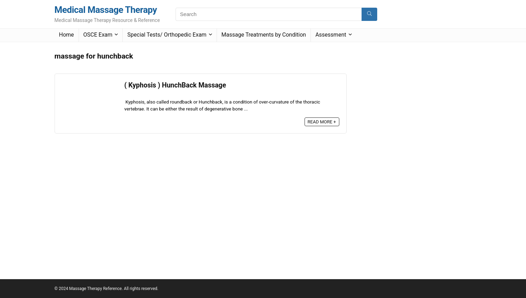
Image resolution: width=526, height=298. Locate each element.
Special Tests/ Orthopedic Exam (167, 34)
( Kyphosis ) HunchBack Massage (175, 85)
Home (66, 34)
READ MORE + (322, 121)
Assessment (330, 34)
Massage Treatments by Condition (263, 34)
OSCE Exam (98, 34)
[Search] (369, 14)
